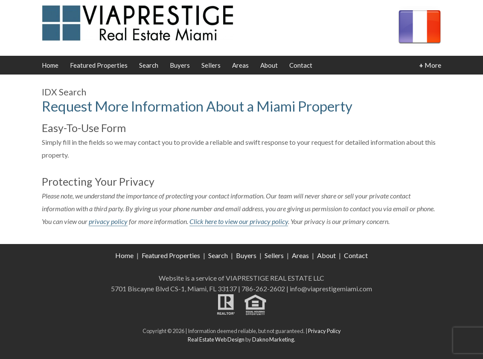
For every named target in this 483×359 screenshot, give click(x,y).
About (269, 65)
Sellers (211, 65)
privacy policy (108, 221)
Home (50, 65)
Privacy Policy (324, 330)
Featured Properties (99, 65)
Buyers (180, 65)
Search (148, 65)
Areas (240, 65)
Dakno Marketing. (273, 339)
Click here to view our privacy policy (238, 221)
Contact (300, 65)
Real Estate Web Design (216, 339)
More (430, 65)
